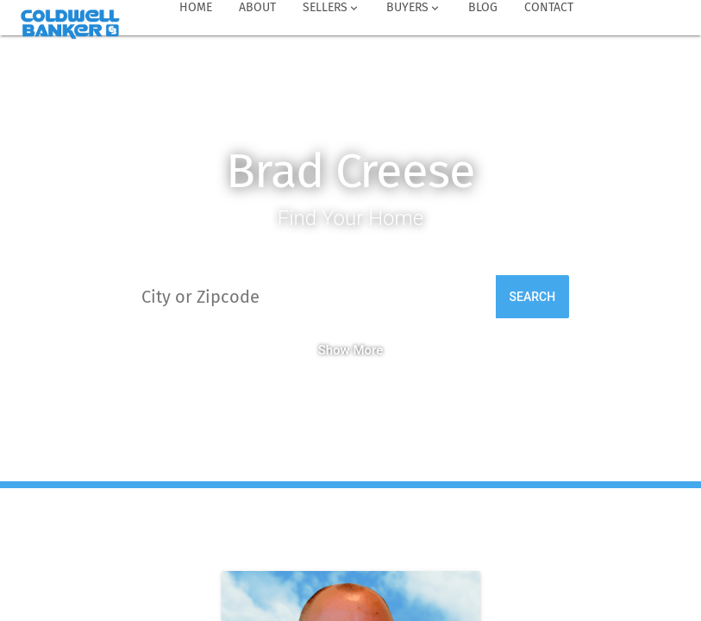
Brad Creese (350, 171)
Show (334, 350)
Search (533, 296)
